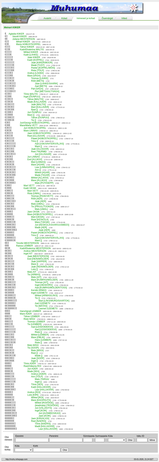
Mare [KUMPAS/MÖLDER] (44, 279)
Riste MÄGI (29, 319)
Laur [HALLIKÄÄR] (44, 389)
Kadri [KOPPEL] (35, 60)
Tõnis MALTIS (31, 94)
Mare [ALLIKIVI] (39, 180)
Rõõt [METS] (37, 81)
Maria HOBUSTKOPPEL (28, 44)
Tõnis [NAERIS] (43, 423)
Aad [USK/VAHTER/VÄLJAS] (49, 143)
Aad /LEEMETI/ (42, 303)
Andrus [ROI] (33, 392)
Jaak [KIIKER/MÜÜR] (41, 62)
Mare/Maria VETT (28, 125)
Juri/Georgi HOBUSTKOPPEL (35, 122)
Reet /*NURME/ (39, 151)
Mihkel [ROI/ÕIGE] (44, 402)
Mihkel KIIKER (31, 52)
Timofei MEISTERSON (27, 243)
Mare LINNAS (30, 130)
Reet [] (34, 109)
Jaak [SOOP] (37, 358)
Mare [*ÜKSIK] (42, 222)
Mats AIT (31, 272)
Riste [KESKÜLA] (40, 219)
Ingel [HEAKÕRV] (44, 285)
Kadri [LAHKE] (31, 54)
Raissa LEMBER (24, 245)
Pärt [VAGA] (37, 88)
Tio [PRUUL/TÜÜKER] (42, 206)
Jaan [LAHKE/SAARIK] (46, 83)
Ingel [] (34, 361)
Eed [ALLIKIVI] (34, 159)
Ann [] (38, 170)
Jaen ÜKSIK (33, 211)
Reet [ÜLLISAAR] (36, 136)
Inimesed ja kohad (86, 18)
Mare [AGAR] (37, 164)
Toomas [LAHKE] (39, 78)
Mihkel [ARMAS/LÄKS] (46, 295)
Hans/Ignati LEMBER (30, 311)
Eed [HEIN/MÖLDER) (38, 259)
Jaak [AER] (40, 201)
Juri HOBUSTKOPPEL (35, 128)
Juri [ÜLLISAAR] (43, 154)
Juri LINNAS (33, 156)
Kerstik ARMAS (38, 290)
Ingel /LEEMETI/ (39, 293)
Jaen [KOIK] (45, 416)
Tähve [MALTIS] (35, 99)
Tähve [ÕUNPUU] (40, 117)
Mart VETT (29, 185)
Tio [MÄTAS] (41, 306)
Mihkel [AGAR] (42, 172)
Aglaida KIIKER (16, 34)
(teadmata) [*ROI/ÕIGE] (47, 405)
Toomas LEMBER (36, 321)
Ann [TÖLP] (37, 376)
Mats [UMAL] (37, 204)
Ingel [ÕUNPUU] (32, 96)
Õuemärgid (107, 18)
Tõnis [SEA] (37, 384)
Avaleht (47, 18)
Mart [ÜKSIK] (37, 217)
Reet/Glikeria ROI (32, 366)
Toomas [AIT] (41, 282)
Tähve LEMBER (32, 316)
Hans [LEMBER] (43, 340)
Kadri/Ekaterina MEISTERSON (35, 248)
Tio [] (33, 120)
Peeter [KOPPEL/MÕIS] (43, 68)
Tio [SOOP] (33, 347)
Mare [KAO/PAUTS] (41, 400)
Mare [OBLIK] (38, 337)
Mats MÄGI (33, 345)
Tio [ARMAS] (33, 274)
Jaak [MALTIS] (38, 104)
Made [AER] (41, 227)
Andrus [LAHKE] (35, 73)
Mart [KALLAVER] (40, 107)
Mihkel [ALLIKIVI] (39, 177)
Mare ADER (26, 313)
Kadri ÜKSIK (30, 188)
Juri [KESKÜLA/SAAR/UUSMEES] (52, 225)
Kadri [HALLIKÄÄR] (41, 387)
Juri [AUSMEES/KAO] (49, 413)
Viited (124, 18)
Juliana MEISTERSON (23, 39)
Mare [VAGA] (33, 75)
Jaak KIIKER (33, 57)
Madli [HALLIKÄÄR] (44, 426)
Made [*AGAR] (42, 175)
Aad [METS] (41, 86)
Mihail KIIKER (23, 41)
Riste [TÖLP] (37, 70)
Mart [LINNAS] (38, 162)
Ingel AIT (28, 253)
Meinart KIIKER (12, 27)
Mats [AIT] (36, 277)
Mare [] (30, 115)
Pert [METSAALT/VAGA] (47, 91)
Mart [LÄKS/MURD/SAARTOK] (54, 300)
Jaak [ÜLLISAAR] (40, 149)
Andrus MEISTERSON (35, 251)
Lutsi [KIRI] (32, 395)
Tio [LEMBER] (34, 324)
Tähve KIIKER (27, 47)
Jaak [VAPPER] (39, 261)
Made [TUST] (37, 65)
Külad (64, 18)
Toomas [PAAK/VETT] (42, 196)
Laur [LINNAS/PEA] (44, 167)
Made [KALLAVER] (36, 102)
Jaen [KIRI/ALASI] (40, 418)
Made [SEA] (33, 371)
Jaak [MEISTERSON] (38, 256)
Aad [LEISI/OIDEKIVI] (42, 327)
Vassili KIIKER (19, 36)
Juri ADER (32, 368)
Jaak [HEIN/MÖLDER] (42, 266)
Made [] (38, 355)
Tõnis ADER (30, 363)
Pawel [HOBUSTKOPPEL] (44, 138)
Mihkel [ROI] (37, 397)
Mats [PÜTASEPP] (44, 183)
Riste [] (38, 332)
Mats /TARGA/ (42, 379)
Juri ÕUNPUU (34, 112)
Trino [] (34, 141)
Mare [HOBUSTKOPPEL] (40, 214)
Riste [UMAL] (34, 193)
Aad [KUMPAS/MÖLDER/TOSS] (51, 287)
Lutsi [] (34, 269)
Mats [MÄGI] (37, 350)
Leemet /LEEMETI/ (48, 308)
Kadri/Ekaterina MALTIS (32, 49)
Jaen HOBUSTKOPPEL (39, 133)
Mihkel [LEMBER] (40, 334)
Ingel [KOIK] (41, 410)
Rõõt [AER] (36, 198)
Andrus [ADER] (38, 374)
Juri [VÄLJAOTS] (43, 408)
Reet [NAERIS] (38, 421)
